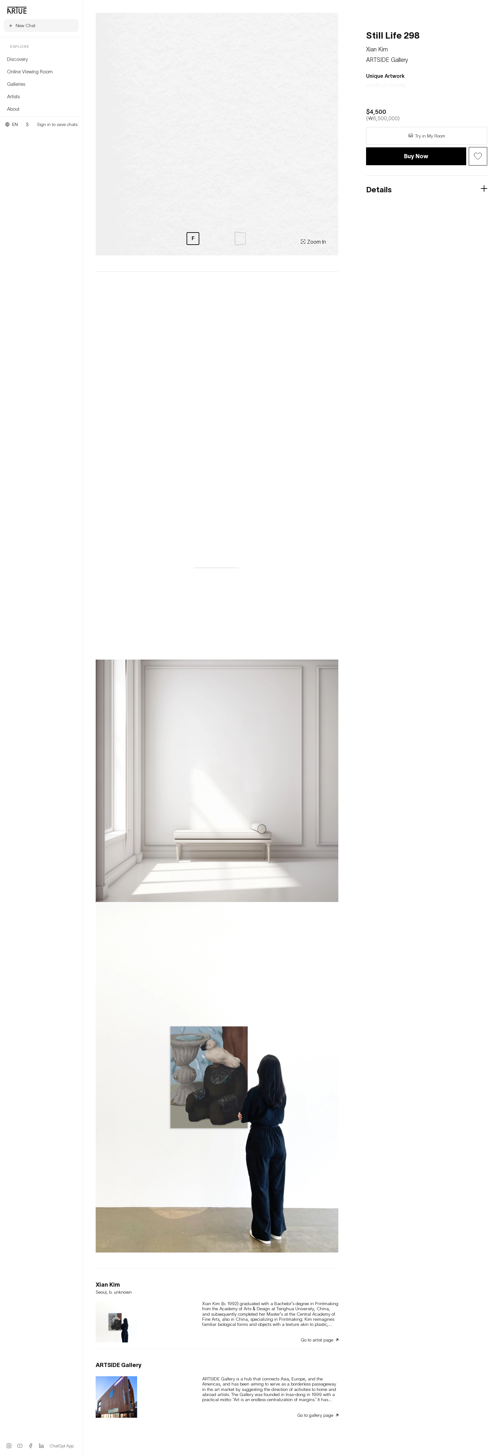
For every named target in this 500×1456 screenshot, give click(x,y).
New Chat (21, 25)
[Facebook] (31, 1446)
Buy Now (416, 156)
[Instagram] (9, 1446)
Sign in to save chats (57, 124)
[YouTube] (20, 1446)
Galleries (16, 84)
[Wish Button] (478, 156)
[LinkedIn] (41, 1446)
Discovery (17, 59)
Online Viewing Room (30, 71)
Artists (13, 96)
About (13, 109)
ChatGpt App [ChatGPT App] (62, 1446)
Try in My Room (426, 136)
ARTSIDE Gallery (387, 60)
